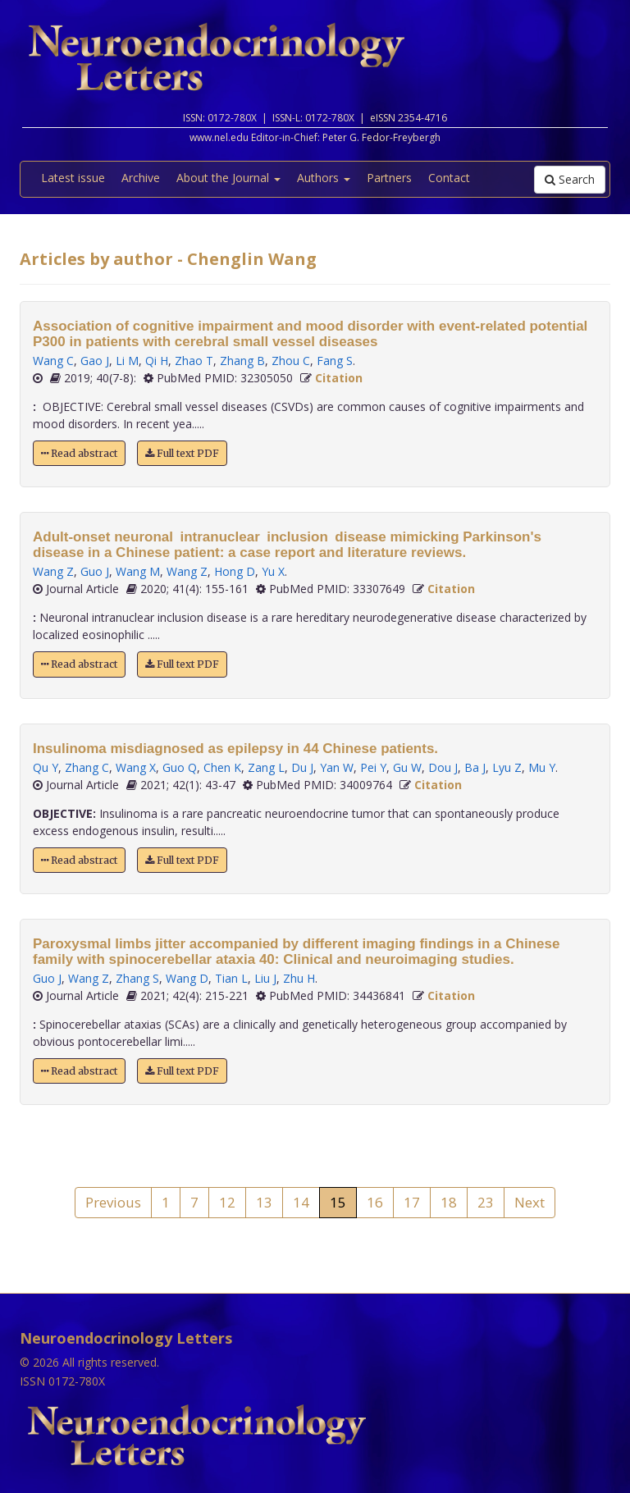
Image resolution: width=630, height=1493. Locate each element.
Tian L (231, 978)
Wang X (136, 767)
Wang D (187, 978)
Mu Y (541, 767)
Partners (389, 177)
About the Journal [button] (228, 177)
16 (375, 1202)
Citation (339, 378)
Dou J (443, 767)
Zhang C (87, 767)
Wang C (53, 360)
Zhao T (194, 360)
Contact (449, 177)
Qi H (156, 360)
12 (227, 1202)
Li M (127, 360)
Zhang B (242, 360)
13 (264, 1202)
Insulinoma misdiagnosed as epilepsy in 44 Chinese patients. (235, 748)
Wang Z (53, 571)
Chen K (222, 767)
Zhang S (137, 978)
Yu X (273, 571)
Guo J (94, 571)
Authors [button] (323, 177)
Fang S (335, 360)
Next (529, 1202)
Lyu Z (507, 767)
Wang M (138, 571)
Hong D (234, 571)
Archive (140, 177)
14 (301, 1202)
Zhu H (299, 978)
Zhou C (291, 360)
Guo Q (179, 767)
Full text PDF (182, 453)
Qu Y (45, 767)
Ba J (475, 767)
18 (449, 1202)
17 (412, 1202)
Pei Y (373, 767)
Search (570, 179)
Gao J (94, 360)
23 (485, 1202)
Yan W (337, 767)
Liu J (265, 978)
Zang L (266, 767)
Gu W (407, 767)
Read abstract (79, 453)
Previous (113, 1202)
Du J (302, 767)
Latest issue (73, 177)
